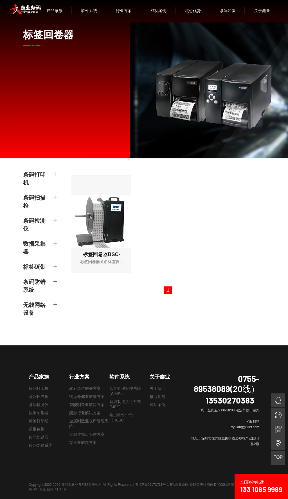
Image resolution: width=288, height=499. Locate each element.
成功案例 (158, 10)
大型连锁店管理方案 (87, 434)
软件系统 (89, 10)
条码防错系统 (34, 285)
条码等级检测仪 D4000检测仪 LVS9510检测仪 (224, 485)
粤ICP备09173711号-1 (152, 485)
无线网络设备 (34, 308)
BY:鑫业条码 (179, 485)
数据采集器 (34, 247)
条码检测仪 (34, 224)
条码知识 (227, 10)
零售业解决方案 (83, 442)
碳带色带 (36, 429)
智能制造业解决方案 (87, 404)
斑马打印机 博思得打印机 (48, 489)
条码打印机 (34, 178)
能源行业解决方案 (85, 413)
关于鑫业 (262, 10)
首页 (24, 10)
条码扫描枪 (34, 201)
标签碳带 (34, 266)
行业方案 (124, 10)
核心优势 (193, 10)
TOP (278, 457)
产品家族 (54, 10)
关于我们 (157, 388)
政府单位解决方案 (85, 388)
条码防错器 (38, 437)
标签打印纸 (38, 421)
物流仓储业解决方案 (87, 396)
